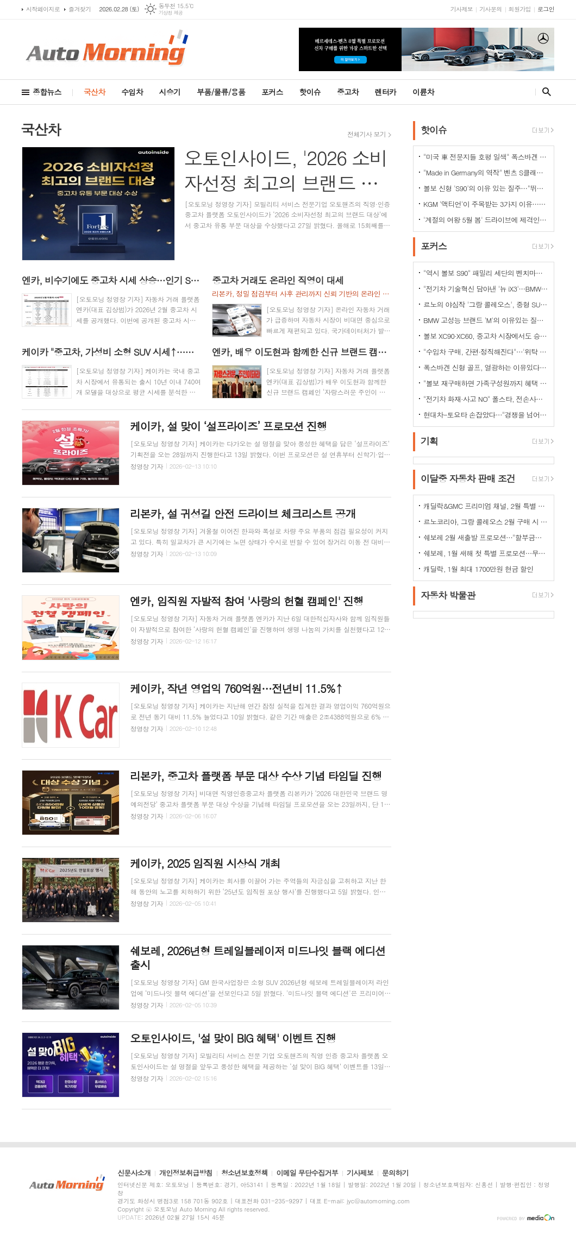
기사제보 (461, 9)
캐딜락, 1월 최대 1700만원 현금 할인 (478, 569)
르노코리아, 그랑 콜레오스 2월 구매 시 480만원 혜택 (485, 521)
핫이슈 (310, 91)
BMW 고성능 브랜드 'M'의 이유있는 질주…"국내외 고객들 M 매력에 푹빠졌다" (485, 320)
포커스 (272, 91)
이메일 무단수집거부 (307, 1173)
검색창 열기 (544, 92)
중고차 (347, 91)
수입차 (131, 91)
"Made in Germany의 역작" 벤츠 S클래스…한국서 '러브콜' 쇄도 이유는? (485, 172)
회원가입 (520, 9)
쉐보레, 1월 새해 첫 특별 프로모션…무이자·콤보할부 (485, 553)
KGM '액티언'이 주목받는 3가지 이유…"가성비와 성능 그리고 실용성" (485, 204)
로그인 (545, 9)
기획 (429, 440)
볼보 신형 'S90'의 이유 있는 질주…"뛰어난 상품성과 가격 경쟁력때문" (485, 188)
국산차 (94, 91)
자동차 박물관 (448, 595)
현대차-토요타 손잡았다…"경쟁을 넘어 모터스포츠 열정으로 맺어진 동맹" (485, 414)
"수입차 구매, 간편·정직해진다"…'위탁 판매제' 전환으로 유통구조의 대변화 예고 (485, 351)
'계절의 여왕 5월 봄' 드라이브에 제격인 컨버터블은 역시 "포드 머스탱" (485, 219)
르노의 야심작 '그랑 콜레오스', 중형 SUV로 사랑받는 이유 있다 (485, 304)
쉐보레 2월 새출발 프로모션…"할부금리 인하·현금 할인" (485, 537)
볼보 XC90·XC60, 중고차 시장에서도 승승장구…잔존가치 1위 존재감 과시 (485, 336)
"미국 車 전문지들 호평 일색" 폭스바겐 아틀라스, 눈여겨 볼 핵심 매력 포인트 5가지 (485, 157)
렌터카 (385, 91)
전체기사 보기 (366, 134)
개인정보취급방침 (185, 1173)
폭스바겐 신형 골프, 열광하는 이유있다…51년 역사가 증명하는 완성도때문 (485, 367)
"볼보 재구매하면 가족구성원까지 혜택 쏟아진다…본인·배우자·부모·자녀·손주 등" (485, 383)
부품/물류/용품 (221, 91)
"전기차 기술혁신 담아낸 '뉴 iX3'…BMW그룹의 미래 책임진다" (485, 288)
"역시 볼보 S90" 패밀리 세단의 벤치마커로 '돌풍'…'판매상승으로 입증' (485, 273)
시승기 (169, 91)
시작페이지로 (43, 9)
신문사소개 (134, 1173)
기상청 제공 (171, 12)
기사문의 (490, 9)
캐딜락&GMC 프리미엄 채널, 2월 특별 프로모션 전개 (485, 506)
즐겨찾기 (79, 9)
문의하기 (395, 1173)
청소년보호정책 (244, 1173)
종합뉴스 (47, 91)
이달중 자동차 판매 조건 (468, 478)
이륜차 (423, 91)
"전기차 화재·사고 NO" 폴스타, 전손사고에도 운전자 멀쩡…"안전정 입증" (485, 399)
